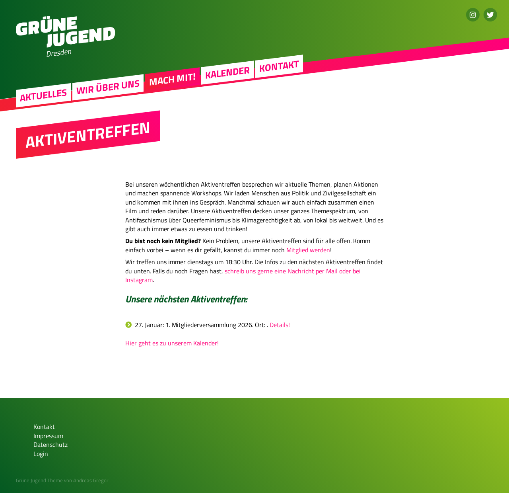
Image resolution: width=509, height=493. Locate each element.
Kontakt (279, 66)
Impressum (48, 435)
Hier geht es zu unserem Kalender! (172, 343)
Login (40, 453)
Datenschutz (50, 444)
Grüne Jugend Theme (39, 480)
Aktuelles (43, 95)
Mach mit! (172, 79)
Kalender (227, 72)
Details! (280, 324)
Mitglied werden (308, 250)
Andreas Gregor (91, 480)
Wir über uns (108, 87)
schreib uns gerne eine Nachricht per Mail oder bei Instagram (243, 275)
